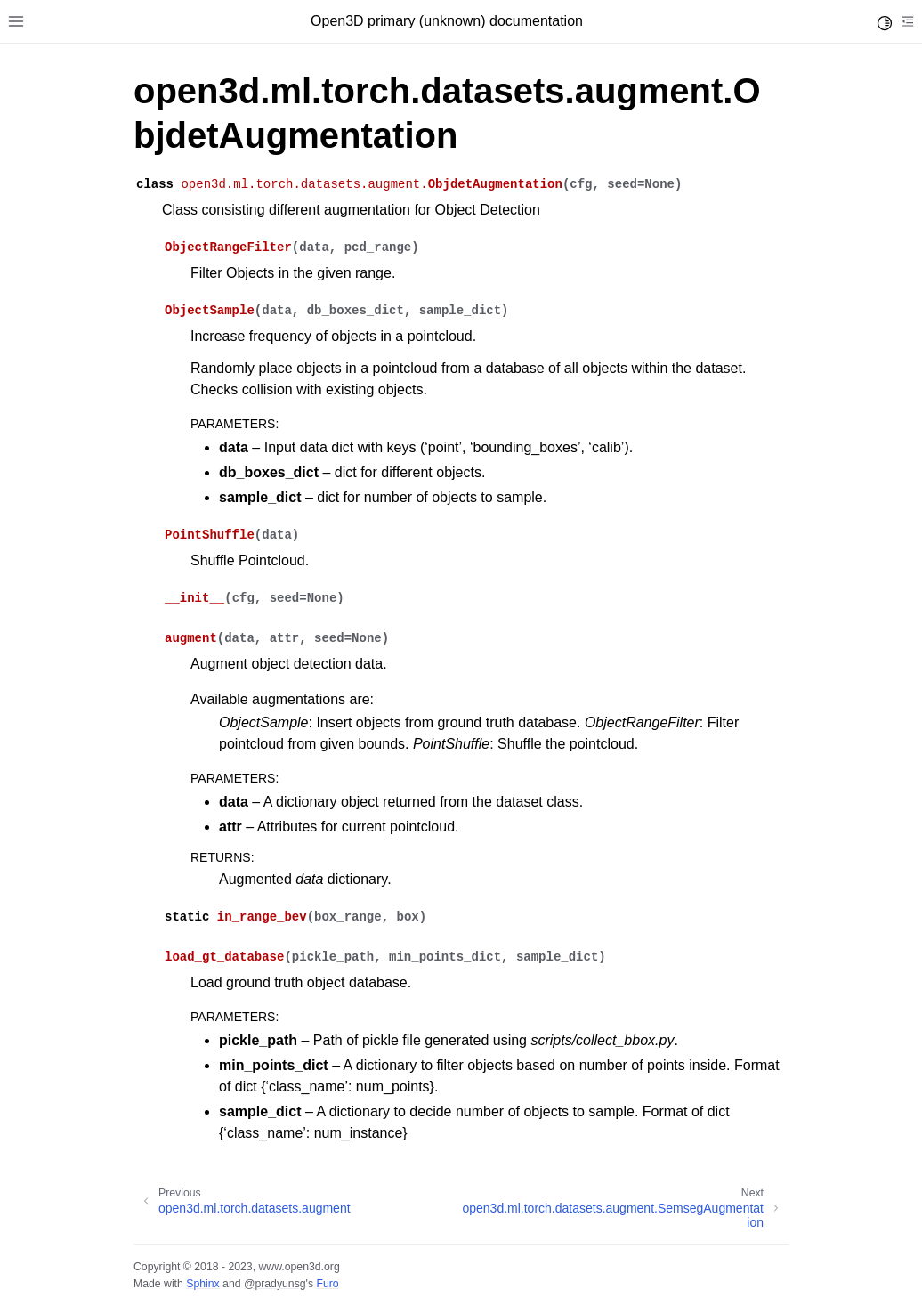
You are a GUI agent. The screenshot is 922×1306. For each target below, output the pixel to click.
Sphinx (202, 1284)
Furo (327, 1284)
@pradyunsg (275, 1284)
